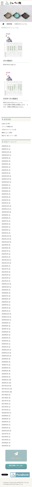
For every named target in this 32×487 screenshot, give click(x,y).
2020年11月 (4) (6, 284)
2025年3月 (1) (6, 170)
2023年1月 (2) (6, 233)
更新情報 (6, 119)
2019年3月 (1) (6, 341)
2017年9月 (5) (6, 394)
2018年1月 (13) (6, 383)
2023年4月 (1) (6, 227)
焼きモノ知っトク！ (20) (9, 135)
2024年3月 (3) (6, 197)
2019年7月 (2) (6, 329)
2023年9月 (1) (6, 215)
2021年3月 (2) (6, 278)
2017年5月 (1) (6, 404)
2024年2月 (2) (6, 200)
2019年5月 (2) (6, 335)
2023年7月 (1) (6, 221)
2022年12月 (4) (6, 236)
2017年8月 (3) (6, 398)
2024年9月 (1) (6, 185)
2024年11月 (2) (6, 179)
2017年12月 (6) (6, 385)
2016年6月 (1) (6, 418)
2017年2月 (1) (6, 409)
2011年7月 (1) (6, 433)
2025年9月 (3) (6, 158)
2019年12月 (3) (6, 314)
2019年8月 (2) (6, 326)
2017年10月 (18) (7, 392)
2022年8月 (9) (6, 248)
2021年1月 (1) (6, 281)
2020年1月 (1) (6, 311)
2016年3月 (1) (6, 427)
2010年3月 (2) (6, 445)
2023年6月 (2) (6, 224)
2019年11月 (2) (6, 317)
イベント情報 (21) (7, 126)
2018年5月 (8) (6, 371)
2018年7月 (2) (6, 365)
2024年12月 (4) (6, 176)
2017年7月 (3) (6, 400)
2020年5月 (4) (6, 302)
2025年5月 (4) (6, 164)
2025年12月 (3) (6, 152)
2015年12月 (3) (6, 430)
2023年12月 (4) (6, 206)
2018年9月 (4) (6, 359)
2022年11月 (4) (6, 239)
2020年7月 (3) (6, 296)
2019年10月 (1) (6, 320)
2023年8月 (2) (6, 218)
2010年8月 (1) (6, 442)
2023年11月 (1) (6, 209)
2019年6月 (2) (6, 332)
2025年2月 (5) (6, 173)
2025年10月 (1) (6, 155)
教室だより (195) (7, 132)
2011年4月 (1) (6, 439)
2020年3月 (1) (6, 305)
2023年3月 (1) (6, 230)
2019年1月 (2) (6, 347)
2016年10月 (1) (6, 413)
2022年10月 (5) (6, 242)
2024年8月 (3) (6, 188)
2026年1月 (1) (6, 149)
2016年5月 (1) (6, 421)
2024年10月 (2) (6, 182)
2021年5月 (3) (6, 272)
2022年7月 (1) (6, 251)
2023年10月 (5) (6, 212)
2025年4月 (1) (6, 167)
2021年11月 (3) (6, 263)
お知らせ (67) (6, 123)
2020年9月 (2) (6, 290)
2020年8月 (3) (6, 293)
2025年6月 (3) (6, 161)
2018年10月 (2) (6, 356)
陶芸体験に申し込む (16, 466)
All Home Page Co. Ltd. (17, 484)
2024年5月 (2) (6, 194)
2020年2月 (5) (6, 308)
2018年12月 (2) (6, 350)
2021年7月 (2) (6, 269)
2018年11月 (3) (6, 353)
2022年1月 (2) (6, 257)
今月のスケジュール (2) (9, 129)
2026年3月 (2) (6, 146)
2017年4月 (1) (6, 407)
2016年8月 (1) (6, 415)
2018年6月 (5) (6, 368)
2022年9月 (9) (6, 245)
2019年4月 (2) (6, 338)
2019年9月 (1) (6, 323)
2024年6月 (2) (6, 191)
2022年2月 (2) (6, 254)
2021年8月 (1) (6, 266)
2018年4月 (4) (6, 374)
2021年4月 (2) (6, 275)
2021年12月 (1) (6, 260)
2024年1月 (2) (6, 203)
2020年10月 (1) (6, 287)
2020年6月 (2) (6, 299)
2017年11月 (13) (7, 389)
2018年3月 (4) (6, 377)
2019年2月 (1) (6, 344)
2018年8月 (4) (6, 362)
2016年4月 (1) (6, 424)
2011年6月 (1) (6, 436)
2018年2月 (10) (6, 380)
